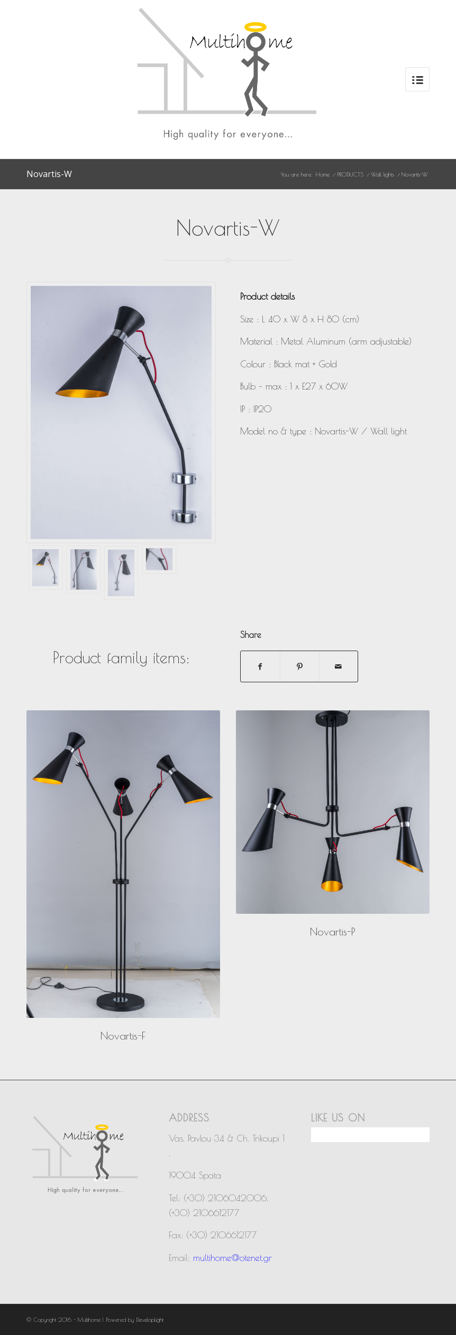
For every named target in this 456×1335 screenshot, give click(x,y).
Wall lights (382, 174)
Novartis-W (49, 174)
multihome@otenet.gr (232, 1258)
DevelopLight (149, 1319)
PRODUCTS (350, 174)
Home (323, 174)
